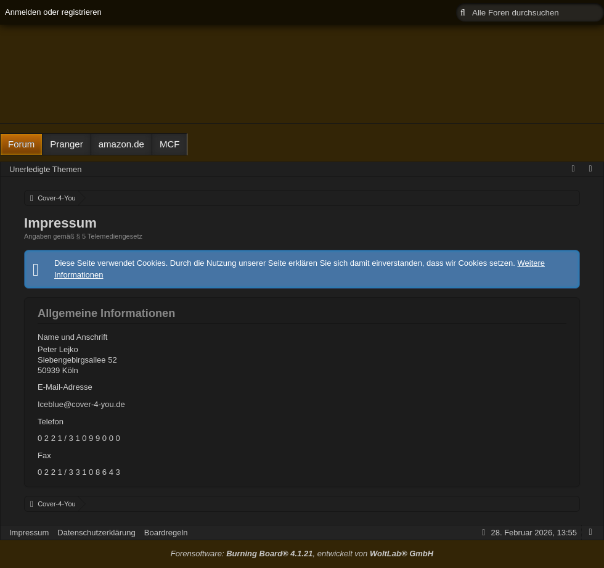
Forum (21, 144)
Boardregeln (166, 532)
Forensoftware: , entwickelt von (302, 553)
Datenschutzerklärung (96, 532)
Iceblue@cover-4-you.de (81, 404)
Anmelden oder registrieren (53, 12)
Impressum (29, 532)
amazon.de (121, 144)
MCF (170, 144)
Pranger (66, 144)
